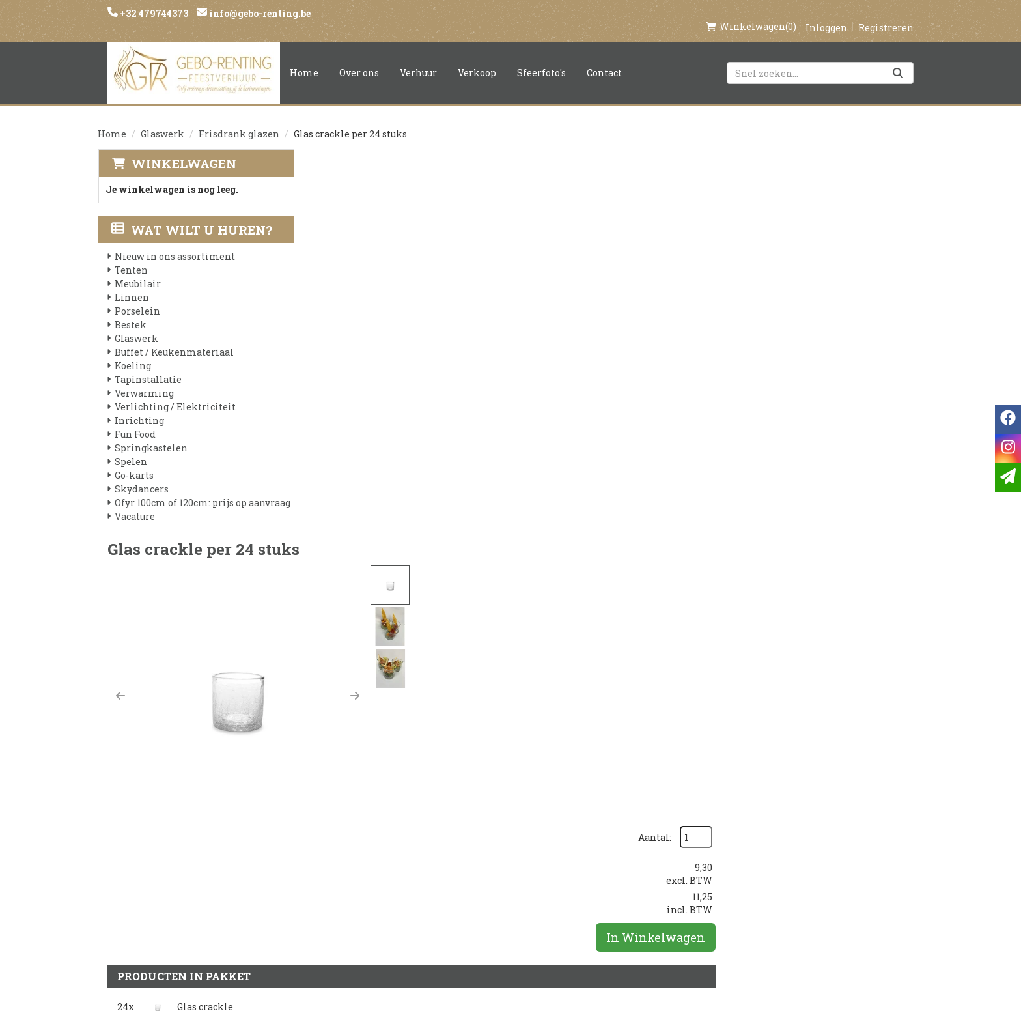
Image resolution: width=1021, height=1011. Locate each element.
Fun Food (135, 421)
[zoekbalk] (820, 59)
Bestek (131, 312)
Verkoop (477, 59)
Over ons (359, 59)
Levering (475, 819)
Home (304, 59)
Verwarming (144, 380)
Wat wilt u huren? (191, 216)
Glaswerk (162, 120)
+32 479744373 (153, 13)
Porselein (137, 298)
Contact (604, 59)
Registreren (886, 14)
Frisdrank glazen (239, 120)
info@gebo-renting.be (259, 13)
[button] (327, 295)
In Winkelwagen (853, 276)
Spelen (131, 448)
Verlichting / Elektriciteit (175, 394)
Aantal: (852, 176)
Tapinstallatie (148, 366)
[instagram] (763, 825)
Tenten (131, 257)
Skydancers (142, 476)
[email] (1008, 477)
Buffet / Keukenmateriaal (174, 339)
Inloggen (826, 14)
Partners (339, 841)
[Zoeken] (898, 59)
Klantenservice (632, 819)
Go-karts (134, 462)
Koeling (133, 353)
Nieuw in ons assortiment (175, 243)
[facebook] (737, 825)
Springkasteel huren (508, 929)
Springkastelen (151, 435)
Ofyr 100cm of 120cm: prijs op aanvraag (202, 489)
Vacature (135, 503)
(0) (751, 13)
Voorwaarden (352, 863)
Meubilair (138, 270)
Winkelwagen (183, 149)
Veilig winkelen (495, 841)
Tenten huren (489, 907)
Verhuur (418, 59)
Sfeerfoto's (541, 59)
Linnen (132, 284)
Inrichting (139, 407)
